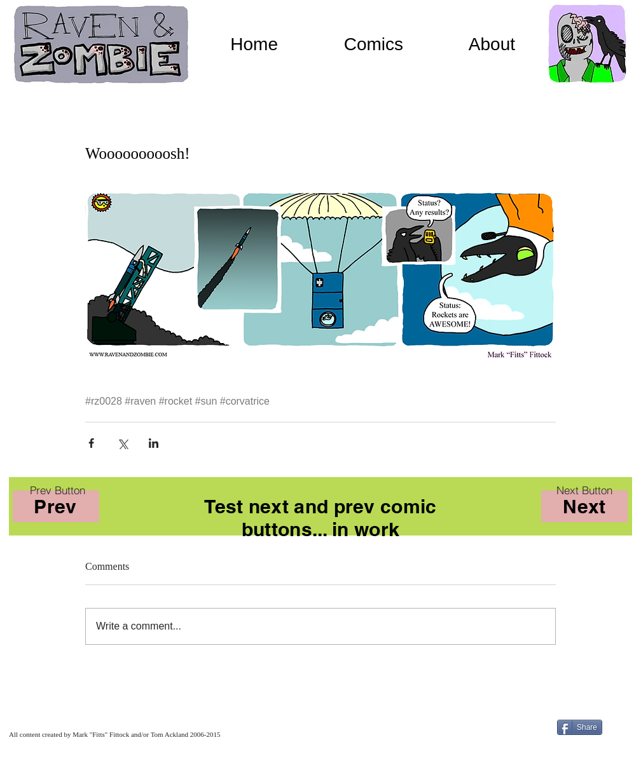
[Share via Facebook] (91, 443)
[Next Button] (584, 489)
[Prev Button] (57, 489)
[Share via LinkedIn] (154, 443)
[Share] (579, 727)
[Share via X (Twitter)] (122, 443)
